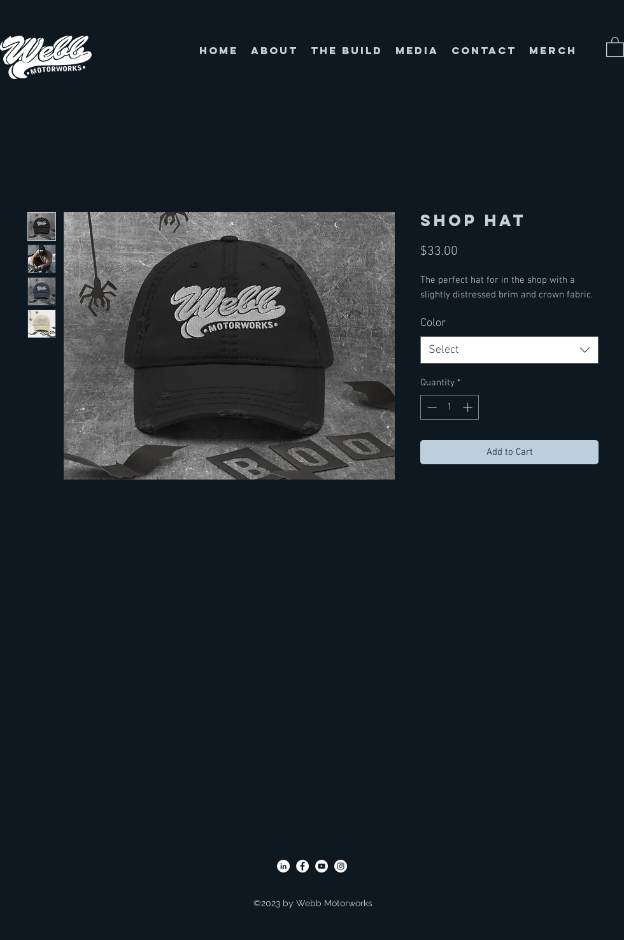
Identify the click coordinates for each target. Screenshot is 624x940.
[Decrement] (430, 407)
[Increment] (469, 407)
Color (433, 323)
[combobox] (509, 350)
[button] (615, 46)
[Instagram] (340, 866)
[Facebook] (302, 866)
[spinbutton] (449, 407)
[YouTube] (321, 866)
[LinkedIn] (283, 866)
